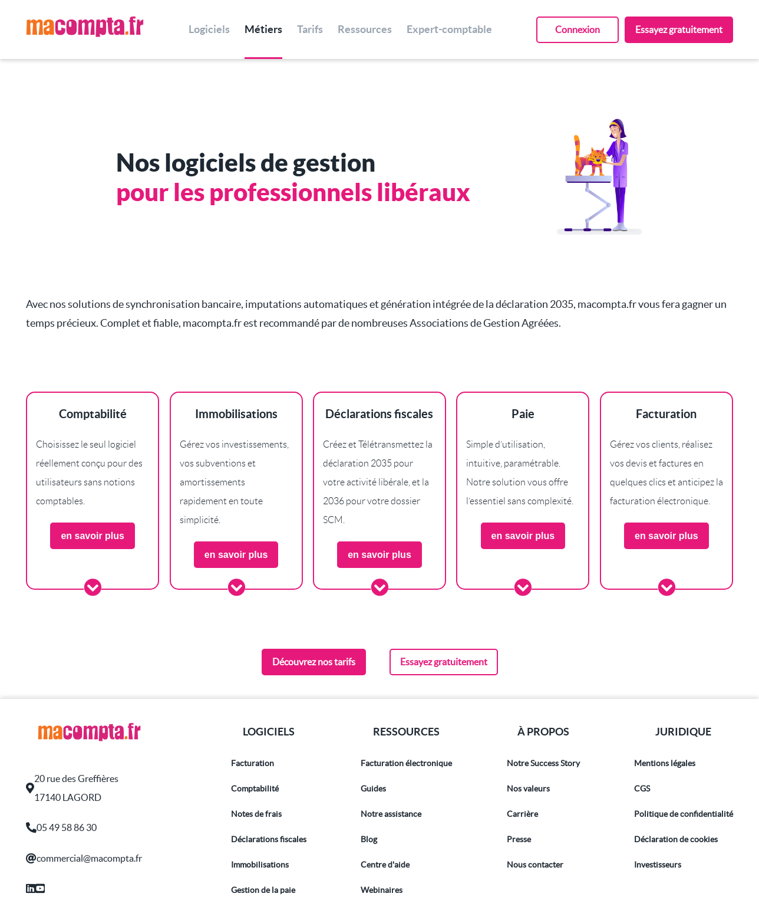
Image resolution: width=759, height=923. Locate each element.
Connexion (577, 29)
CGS (642, 788)
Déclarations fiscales (268, 839)
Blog (369, 839)
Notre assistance (391, 814)
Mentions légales (664, 763)
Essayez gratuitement (678, 29)
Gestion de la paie (263, 890)
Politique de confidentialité (683, 814)
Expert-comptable (449, 29)
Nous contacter (535, 864)
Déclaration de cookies (676, 839)
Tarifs (310, 29)
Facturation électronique (406, 763)
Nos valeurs (528, 788)
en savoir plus (92, 536)
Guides (373, 788)
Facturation (252, 763)
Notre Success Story (543, 763)
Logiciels (209, 29)
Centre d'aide (385, 864)
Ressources (365, 29)
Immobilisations (260, 864)
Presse (519, 839)
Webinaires (381, 890)
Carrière (522, 814)
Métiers (263, 29)
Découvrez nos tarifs (313, 661)
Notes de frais (256, 814)
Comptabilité (255, 788)
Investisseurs (657, 864)
